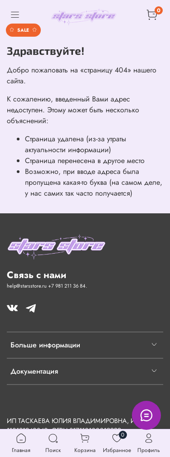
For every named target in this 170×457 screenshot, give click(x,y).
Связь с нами (36, 275)
